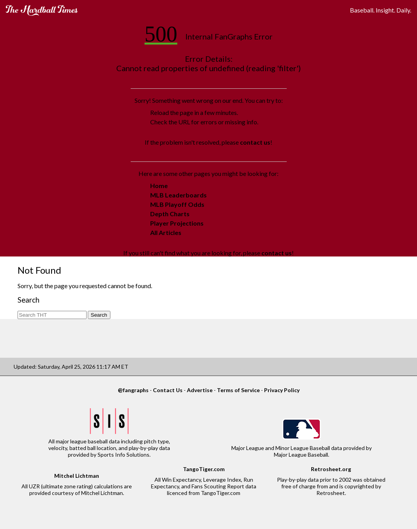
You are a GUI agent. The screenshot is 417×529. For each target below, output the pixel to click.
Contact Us (168, 390)
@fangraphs (133, 390)
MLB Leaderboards (178, 195)
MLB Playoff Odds (177, 204)
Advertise (200, 390)
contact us (255, 142)
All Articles (165, 232)
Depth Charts (170, 213)
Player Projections (177, 223)
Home (159, 185)
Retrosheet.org (331, 469)
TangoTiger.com (204, 469)
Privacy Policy (282, 390)
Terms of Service (238, 390)
